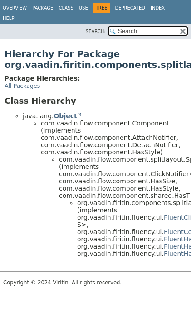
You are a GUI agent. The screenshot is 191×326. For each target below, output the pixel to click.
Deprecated (130, 7)
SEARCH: (96, 31)
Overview (15, 7)
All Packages (22, 85)
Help (8, 18)
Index (158, 7)
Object (65, 116)
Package (42, 7)
